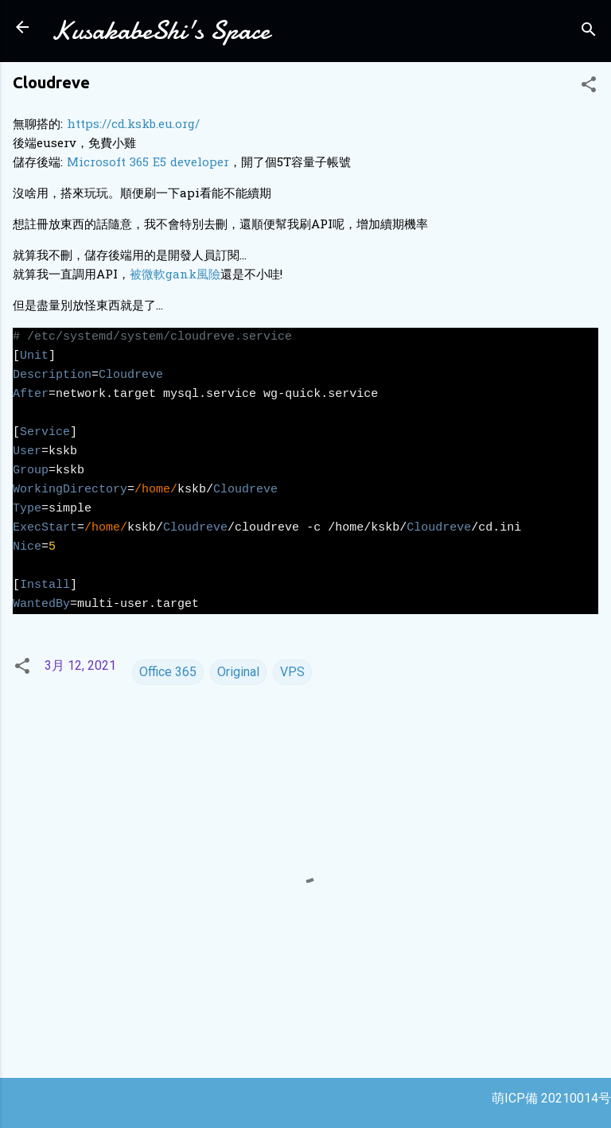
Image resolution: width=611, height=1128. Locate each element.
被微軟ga (155, 275)
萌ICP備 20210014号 (551, 1098)
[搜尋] (588, 32)
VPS (292, 671)
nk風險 (200, 275)
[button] (588, 87)
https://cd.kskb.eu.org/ (133, 125)
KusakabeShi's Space (160, 31)
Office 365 (168, 671)
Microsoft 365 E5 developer (148, 163)
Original (238, 671)
